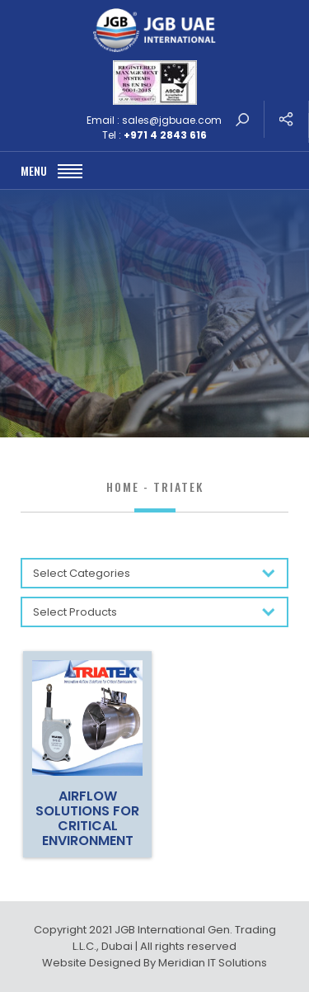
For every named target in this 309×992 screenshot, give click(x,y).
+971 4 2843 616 (165, 135)
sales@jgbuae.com (172, 120)
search (242, 119)
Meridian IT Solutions (212, 963)
